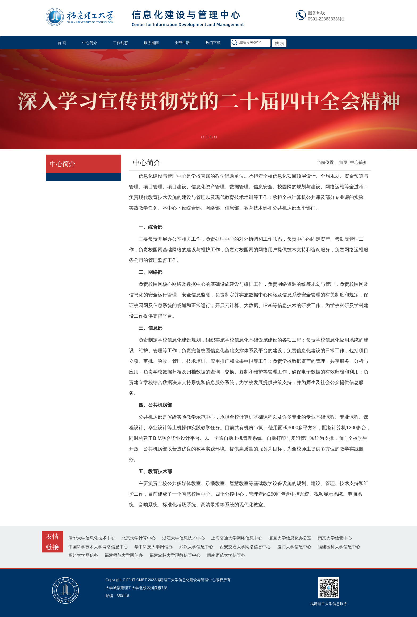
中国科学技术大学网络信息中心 (98, 546)
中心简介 (89, 43)
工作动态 (120, 43)
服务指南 (151, 43)
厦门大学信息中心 (294, 546)
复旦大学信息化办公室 (290, 538)
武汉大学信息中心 (196, 546)
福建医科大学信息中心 (339, 546)
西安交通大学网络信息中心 (245, 546)
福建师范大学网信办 (124, 555)
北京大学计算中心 (139, 538)
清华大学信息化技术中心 (91, 538)
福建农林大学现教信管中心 (175, 555)
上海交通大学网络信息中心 (236, 538)
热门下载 (213, 43)
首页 (343, 162)
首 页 (62, 43)
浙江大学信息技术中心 (183, 538)
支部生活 (182, 43)
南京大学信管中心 (335, 538)
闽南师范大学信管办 (226, 555)
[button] (31, 99)
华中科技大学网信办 (153, 546)
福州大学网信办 (83, 555)
